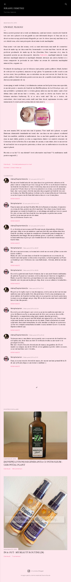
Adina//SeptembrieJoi (19, 179)
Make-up (18, 167)
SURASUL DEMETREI (14, 8)
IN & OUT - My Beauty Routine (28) (24, 552)
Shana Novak (45, 575)
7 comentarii (16, 556)
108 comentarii (17, 469)
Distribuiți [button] (7, 164)
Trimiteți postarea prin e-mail (22, 164)
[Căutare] (66, 3)
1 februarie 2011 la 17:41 (36, 288)
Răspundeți (15, 198)
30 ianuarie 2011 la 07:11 (36, 179)
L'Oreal (12, 167)
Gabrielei (43, 55)
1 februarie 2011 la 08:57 (30, 248)
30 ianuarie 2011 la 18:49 (37, 226)
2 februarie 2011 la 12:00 (31, 308)
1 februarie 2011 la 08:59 (30, 270)
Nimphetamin (16, 203)
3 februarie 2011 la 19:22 (36, 335)
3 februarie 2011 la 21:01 (30, 357)
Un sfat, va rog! (13, 27)
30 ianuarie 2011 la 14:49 (31, 203)
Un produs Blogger (35, 571)
